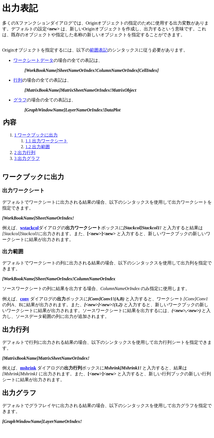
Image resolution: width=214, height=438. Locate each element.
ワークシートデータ (33, 60)
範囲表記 (99, 50)
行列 (17, 80)
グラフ (20, 100)
